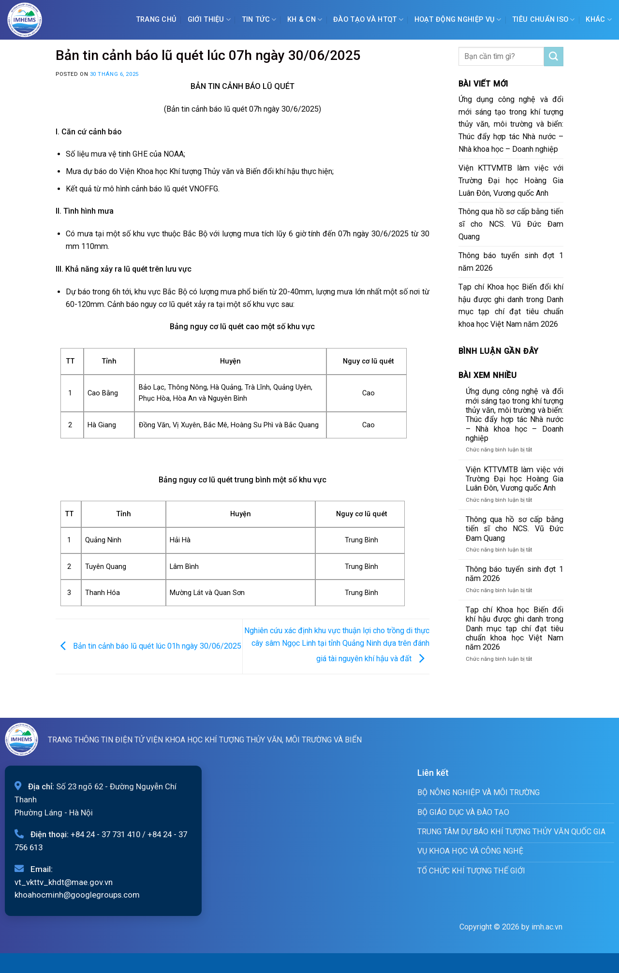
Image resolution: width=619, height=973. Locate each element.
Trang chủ (156, 19)
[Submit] (553, 56)
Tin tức (259, 19)
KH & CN (305, 19)
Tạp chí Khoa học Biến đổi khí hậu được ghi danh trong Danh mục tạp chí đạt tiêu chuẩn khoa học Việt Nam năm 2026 (511, 305)
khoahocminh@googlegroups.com (77, 895)
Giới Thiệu (209, 19)
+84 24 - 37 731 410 (105, 834)
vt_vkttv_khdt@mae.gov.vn (64, 882)
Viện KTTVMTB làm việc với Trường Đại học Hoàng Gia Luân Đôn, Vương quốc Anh (511, 180)
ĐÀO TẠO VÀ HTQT (368, 19)
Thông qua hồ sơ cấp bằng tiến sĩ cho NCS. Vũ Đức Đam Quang (511, 224)
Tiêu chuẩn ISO (543, 19)
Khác (599, 19)
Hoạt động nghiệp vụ (457, 19)
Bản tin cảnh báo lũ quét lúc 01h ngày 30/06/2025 (148, 646)
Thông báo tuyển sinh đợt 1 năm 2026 (511, 262)
